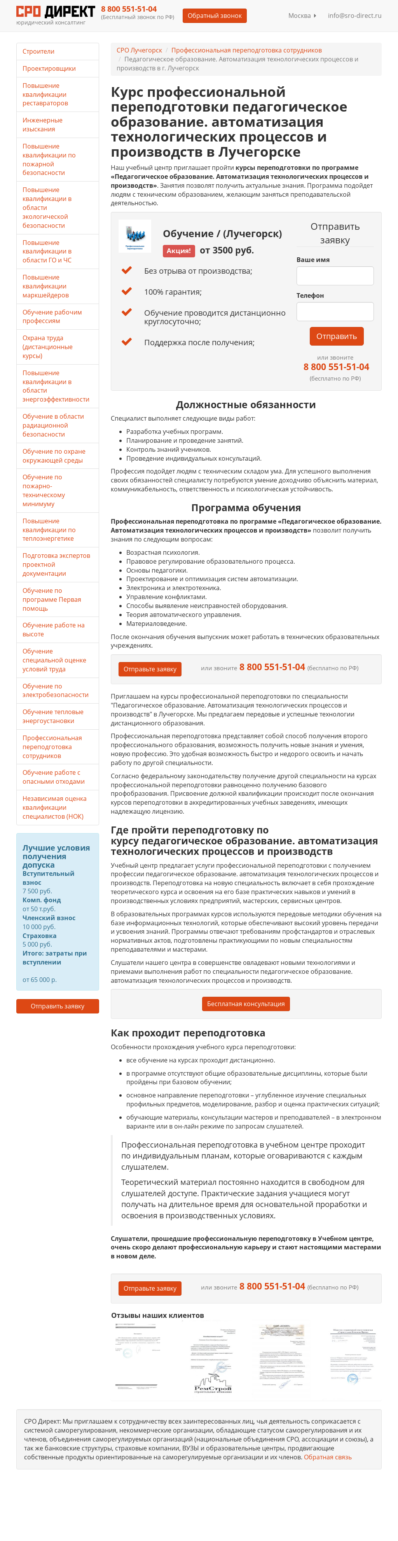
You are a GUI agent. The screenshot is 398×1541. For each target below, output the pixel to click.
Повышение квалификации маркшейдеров (46, 286)
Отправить (336, 336)
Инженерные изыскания (43, 124)
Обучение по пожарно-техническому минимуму (44, 490)
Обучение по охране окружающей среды (54, 456)
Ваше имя (313, 259)
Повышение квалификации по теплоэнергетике (49, 530)
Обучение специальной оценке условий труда (54, 660)
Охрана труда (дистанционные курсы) (48, 347)
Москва (302, 15)
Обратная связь (328, 1457)
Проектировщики (49, 68)
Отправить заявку (57, 1006)
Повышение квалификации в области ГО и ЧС (47, 251)
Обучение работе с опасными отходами (54, 777)
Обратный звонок (215, 15)
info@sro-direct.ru (355, 15)
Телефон (310, 295)
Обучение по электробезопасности (56, 690)
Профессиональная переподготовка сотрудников (246, 50)
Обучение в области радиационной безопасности (53, 425)
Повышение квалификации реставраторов (45, 94)
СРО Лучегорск (139, 50)
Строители (38, 51)
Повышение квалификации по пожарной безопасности (49, 159)
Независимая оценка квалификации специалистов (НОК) (55, 807)
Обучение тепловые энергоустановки (53, 716)
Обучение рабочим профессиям (52, 316)
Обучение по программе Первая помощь (52, 599)
